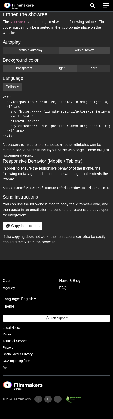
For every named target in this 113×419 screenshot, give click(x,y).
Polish (11, 87)
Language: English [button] (18, 299)
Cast (6, 281)
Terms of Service (15, 341)
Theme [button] (8, 306)
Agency (9, 288)
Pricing (8, 334)
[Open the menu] (92, 5)
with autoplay (84, 50)
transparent (24, 68)
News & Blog (69, 281)
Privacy (8, 347)
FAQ (63, 288)
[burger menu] (106, 6)
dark (94, 68)
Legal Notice (12, 327)
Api (5, 367)
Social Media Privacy (18, 354)
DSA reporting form (16, 361)
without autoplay (30, 50)
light (62, 68)
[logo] (24, 5)
